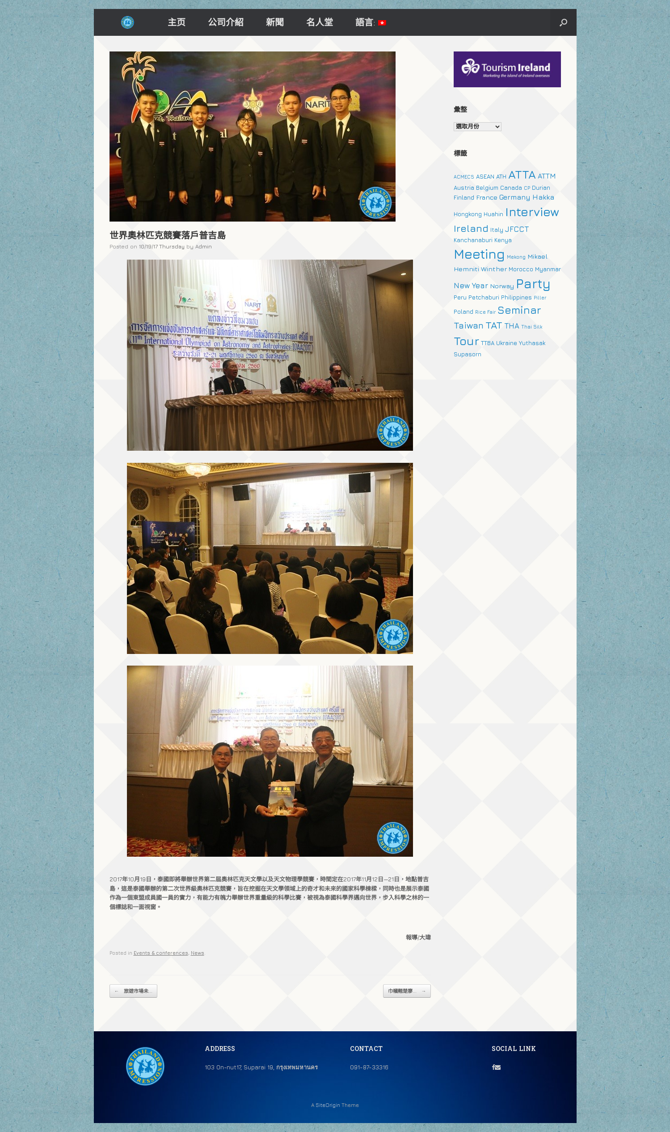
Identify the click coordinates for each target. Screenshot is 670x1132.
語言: (370, 22)
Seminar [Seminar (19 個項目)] (519, 309)
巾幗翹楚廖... (407, 991)
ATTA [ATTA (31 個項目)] (522, 174)
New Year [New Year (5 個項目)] (471, 285)
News (197, 953)
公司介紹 (226, 22)
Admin (203, 246)
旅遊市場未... (133, 991)
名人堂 (319, 22)
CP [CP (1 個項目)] (527, 188)
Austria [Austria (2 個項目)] (464, 187)
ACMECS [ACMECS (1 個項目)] (464, 176)
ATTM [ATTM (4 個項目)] (547, 176)
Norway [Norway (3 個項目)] (502, 286)
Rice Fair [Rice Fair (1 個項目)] (485, 312)
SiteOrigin (328, 1105)
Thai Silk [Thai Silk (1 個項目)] (531, 326)
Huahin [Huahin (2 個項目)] (493, 214)
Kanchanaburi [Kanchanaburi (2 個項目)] (473, 239)
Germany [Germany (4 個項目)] (515, 197)
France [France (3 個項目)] (486, 197)
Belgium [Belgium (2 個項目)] (487, 187)
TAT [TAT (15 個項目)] (493, 325)
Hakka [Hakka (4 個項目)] (543, 197)
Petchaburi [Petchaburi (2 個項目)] (483, 297)
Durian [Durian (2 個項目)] (541, 187)
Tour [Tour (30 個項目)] (466, 341)
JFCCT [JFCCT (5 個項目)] (517, 229)
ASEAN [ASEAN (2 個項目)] (485, 176)
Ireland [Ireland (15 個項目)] (471, 228)
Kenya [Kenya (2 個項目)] (503, 239)
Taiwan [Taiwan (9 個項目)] (469, 325)
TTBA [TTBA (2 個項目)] (487, 342)
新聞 (275, 22)
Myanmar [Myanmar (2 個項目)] (548, 269)
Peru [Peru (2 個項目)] (460, 297)
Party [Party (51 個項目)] (533, 283)
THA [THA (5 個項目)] (511, 325)
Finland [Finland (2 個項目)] (464, 197)
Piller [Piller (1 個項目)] (540, 297)
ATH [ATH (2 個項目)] (501, 176)
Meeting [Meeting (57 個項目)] (479, 253)
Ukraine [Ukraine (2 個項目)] (506, 342)
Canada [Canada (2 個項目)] (511, 187)
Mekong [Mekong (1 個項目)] (516, 257)
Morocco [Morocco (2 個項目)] (521, 269)
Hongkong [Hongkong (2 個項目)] (468, 214)
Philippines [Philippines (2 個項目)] (516, 297)
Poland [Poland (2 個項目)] (463, 311)
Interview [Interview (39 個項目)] (532, 212)
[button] (563, 22)
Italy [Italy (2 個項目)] (496, 229)
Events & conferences (161, 953)
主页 (176, 22)
